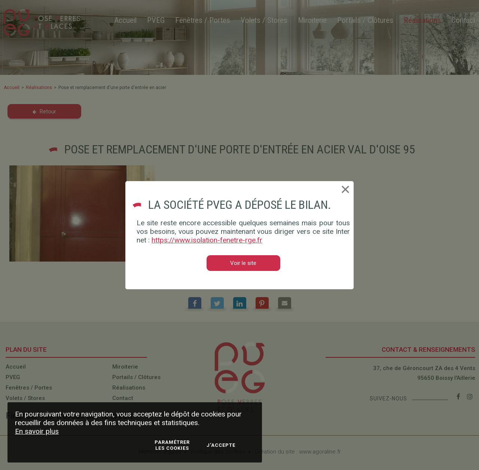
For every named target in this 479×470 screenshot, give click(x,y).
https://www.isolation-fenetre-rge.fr (207, 240)
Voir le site (243, 263)
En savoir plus (37, 431)
